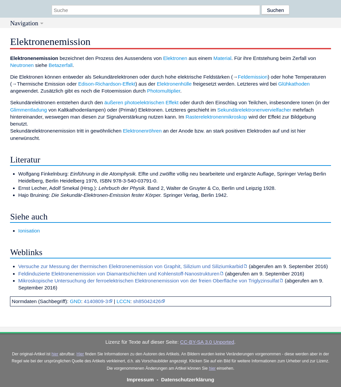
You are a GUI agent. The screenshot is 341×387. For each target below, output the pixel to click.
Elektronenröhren (142, 131)
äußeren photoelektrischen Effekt (141, 102)
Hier (80, 354)
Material (222, 58)
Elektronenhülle (174, 84)
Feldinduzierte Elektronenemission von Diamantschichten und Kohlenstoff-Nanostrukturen (118, 273)
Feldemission (252, 77)
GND (75, 301)
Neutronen (22, 65)
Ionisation (29, 230)
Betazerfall (61, 65)
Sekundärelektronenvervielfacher (254, 110)
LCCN (123, 301)
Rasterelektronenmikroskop (216, 117)
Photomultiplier (163, 91)
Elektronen (175, 58)
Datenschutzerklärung (187, 379)
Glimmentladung (28, 110)
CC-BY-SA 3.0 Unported (207, 342)
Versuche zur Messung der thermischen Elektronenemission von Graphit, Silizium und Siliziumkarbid (130, 266)
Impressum (140, 379)
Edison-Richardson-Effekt (107, 84)
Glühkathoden (294, 84)
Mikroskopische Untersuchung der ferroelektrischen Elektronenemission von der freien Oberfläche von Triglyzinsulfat (148, 280)
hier (55, 354)
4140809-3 (96, 301)
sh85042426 (147, 301)
